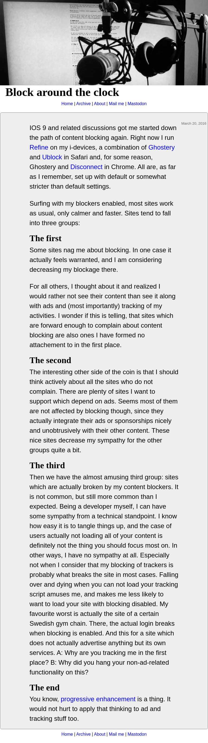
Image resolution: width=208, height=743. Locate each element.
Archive (83, 103)
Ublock (52, 157)
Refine (39, 147)
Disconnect (86, 166)
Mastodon (137, 103)
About (99, 103)
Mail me (116, 103)
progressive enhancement (98, 699)
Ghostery (161, 147)
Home (67, 103)
